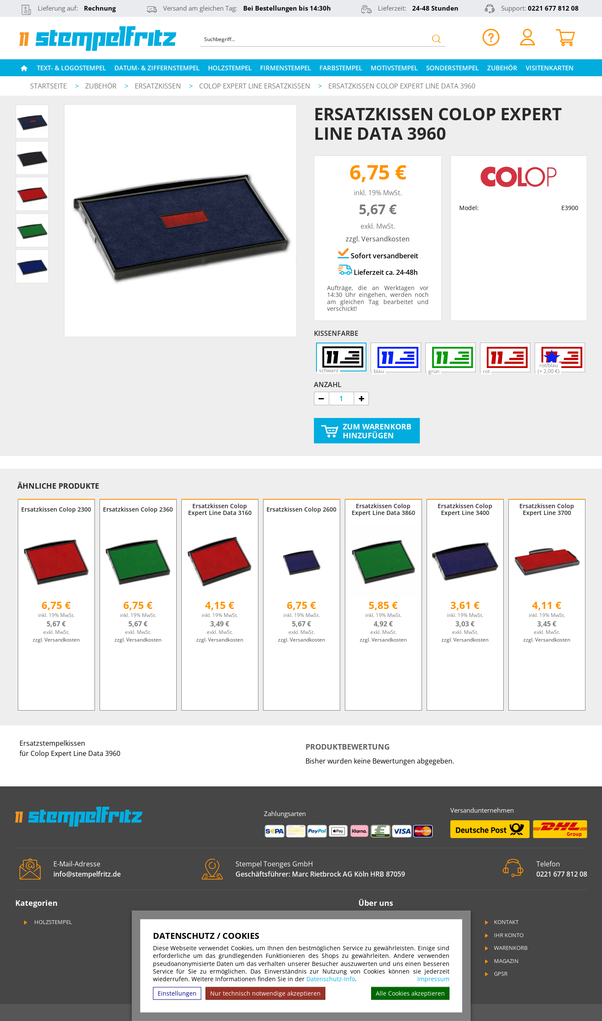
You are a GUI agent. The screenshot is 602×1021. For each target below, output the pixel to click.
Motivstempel (394, 68)
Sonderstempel (452, 68)
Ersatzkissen (159, 86)
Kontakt (501, 922)
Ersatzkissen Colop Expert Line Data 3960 (401, 86)
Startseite (48, 86)
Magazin (501, 961)
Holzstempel (230, 68)
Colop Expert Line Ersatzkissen (255, 86)
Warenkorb (505, 948)
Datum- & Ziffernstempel (157, 68)
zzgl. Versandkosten (378, 238)
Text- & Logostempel (71, 68)
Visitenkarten (550, 68)
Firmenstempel (285, 68)
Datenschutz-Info (330, 979)
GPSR (496, 973)
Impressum (433, 979)
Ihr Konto (504, 935)
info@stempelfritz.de (87, 874)
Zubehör (502, 68)
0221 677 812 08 (553, 8)
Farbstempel (340, 68)
